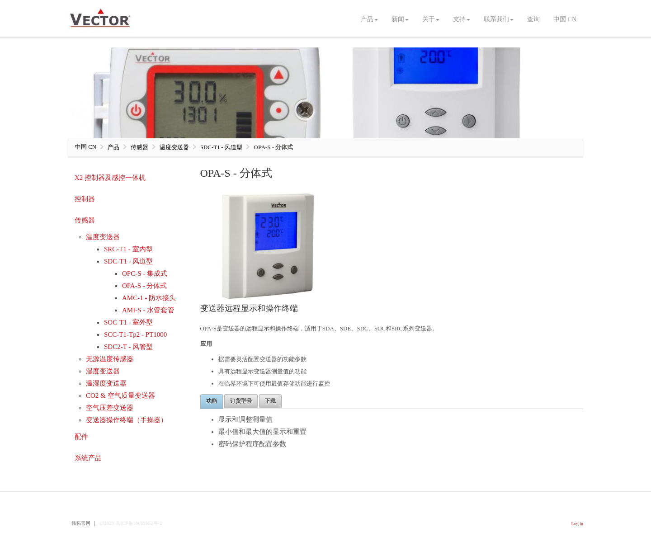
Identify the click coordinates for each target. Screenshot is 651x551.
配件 (81, 436)
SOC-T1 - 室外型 (128, 322)
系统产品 (88, 458)
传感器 (85, 220)
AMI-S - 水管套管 (148, 310)
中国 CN (564, 19)
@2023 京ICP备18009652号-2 (130, 523)
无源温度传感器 (109, 359)
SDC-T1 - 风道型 (128, 261)
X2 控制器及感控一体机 (110, 177)
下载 (270, 401)
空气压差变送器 (109, 407)
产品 (369, 19)
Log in (577, 523)
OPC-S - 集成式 (144, 273)
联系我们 (499, 19)
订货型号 (241, 401)
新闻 (400, 19)
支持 (461, 19)
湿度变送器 (103, 371)
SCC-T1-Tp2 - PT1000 (135, 334)
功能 (211, 401)
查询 (533, 19)
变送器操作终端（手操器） (126, 420)
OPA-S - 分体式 (144, 285)
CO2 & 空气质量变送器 (120, 395)
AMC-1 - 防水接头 (149, 297)
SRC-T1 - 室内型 (128, 249)
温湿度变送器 (106, 383)
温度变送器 (103, 236)
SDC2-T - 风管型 (128, 346)
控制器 (85, 199)
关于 (430, 19)
